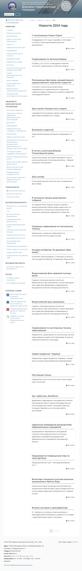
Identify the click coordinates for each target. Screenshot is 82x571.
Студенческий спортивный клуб (17, 256)
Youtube (29, 556)
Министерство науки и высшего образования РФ (18, 296)
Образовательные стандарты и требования (16, 130)
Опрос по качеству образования (14, 40)
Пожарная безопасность (16, 235)
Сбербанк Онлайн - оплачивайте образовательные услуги (17, 319)
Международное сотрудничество (13, 173)
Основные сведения (14, 110)
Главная (10, 30)
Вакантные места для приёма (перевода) (15, 168)
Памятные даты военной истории (16, 231)
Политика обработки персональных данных (18, 565)
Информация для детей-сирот (16, 225)
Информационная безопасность (14, 220)
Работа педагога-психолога (17, 249)
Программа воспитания (16, 238)
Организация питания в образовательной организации (16, 179)
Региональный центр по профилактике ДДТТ (16, 69)
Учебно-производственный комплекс (14, 75)
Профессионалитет (14, 33)
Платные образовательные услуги (17, 158)
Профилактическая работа (17, 246)
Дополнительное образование (13, 215)
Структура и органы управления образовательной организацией (14, 116)
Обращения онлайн (14, 62)
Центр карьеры (12, 80)
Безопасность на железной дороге (17, 207)
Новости (10, 44)
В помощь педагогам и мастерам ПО (15, 268)
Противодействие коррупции (14, 84)
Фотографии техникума (16, 283)
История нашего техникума (13, 279)
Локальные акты (13, 197)
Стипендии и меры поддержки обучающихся (17, 152)
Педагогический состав (16, 137)
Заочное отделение (14, 194)
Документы (11, 122)
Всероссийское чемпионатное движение (16, 90)
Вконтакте (14, 556)
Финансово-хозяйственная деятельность (17, 163)
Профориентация (13, 59)
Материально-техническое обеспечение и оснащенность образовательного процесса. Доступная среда (17, 144)
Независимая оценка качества (15, 54)
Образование (12, 126)
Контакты (10, 65)
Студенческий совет (14, 252)
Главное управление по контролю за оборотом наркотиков (18, 303)
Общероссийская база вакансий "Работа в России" (18, 311)
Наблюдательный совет (16, 47)
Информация (12, 50)
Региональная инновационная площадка (17, 95)
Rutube (22, 556)
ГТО (8, 211)
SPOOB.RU (75, 542)
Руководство (11, 134)
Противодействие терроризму (14, 242)
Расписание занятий (16, 191)
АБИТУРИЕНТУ (12, 36)
